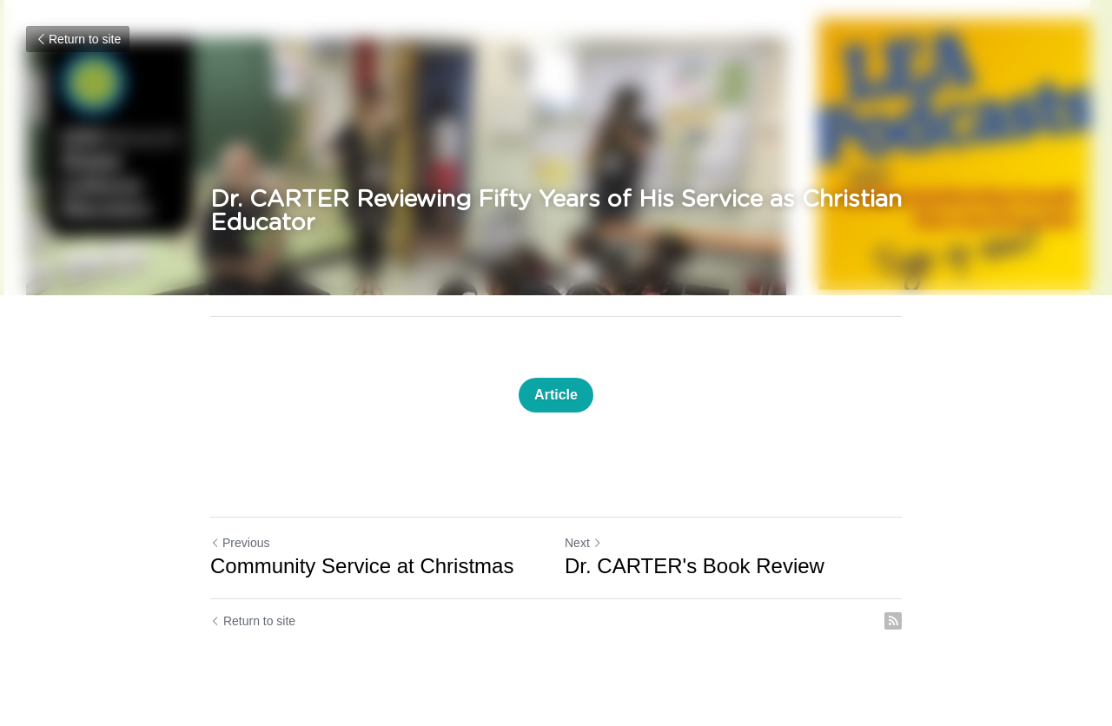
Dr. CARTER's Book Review (694, 566)
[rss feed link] (893, 621)
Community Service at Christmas (361, 566)
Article (556, 394)
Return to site (78, 39)
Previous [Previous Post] (239, 543)
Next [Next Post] (583, 543)
